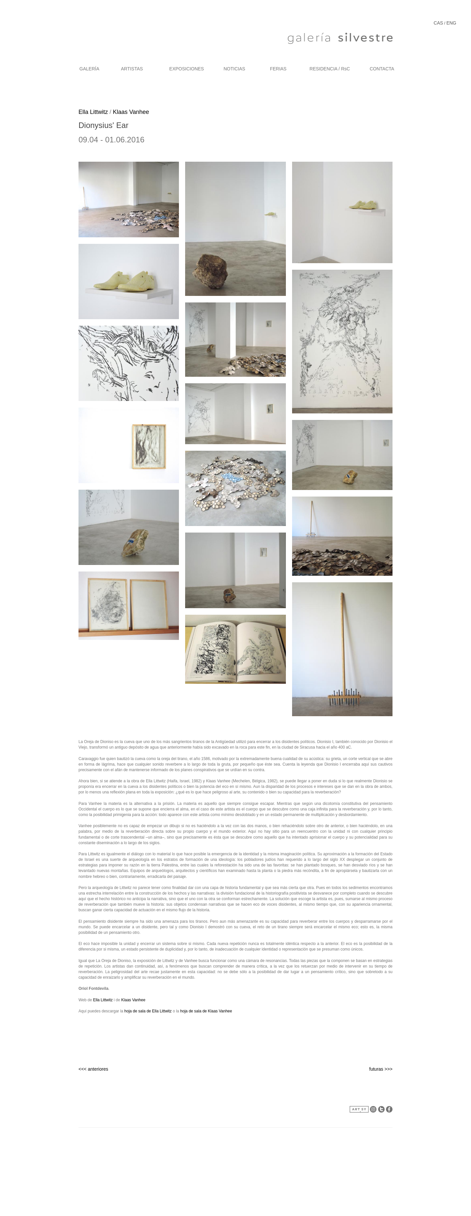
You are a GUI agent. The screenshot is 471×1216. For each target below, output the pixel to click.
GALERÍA (89, 68)
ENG (451, 23)
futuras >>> (380, 1069)
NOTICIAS (234, 68)
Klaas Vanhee (131, 112)
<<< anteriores (93, 1069)
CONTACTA (382, 68)
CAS (438, 23)
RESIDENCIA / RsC (329, 68)
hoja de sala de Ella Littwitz (148, 1011)
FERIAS (278, 68)
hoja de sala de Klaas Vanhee (206, 1011)
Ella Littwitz (93, 112)
